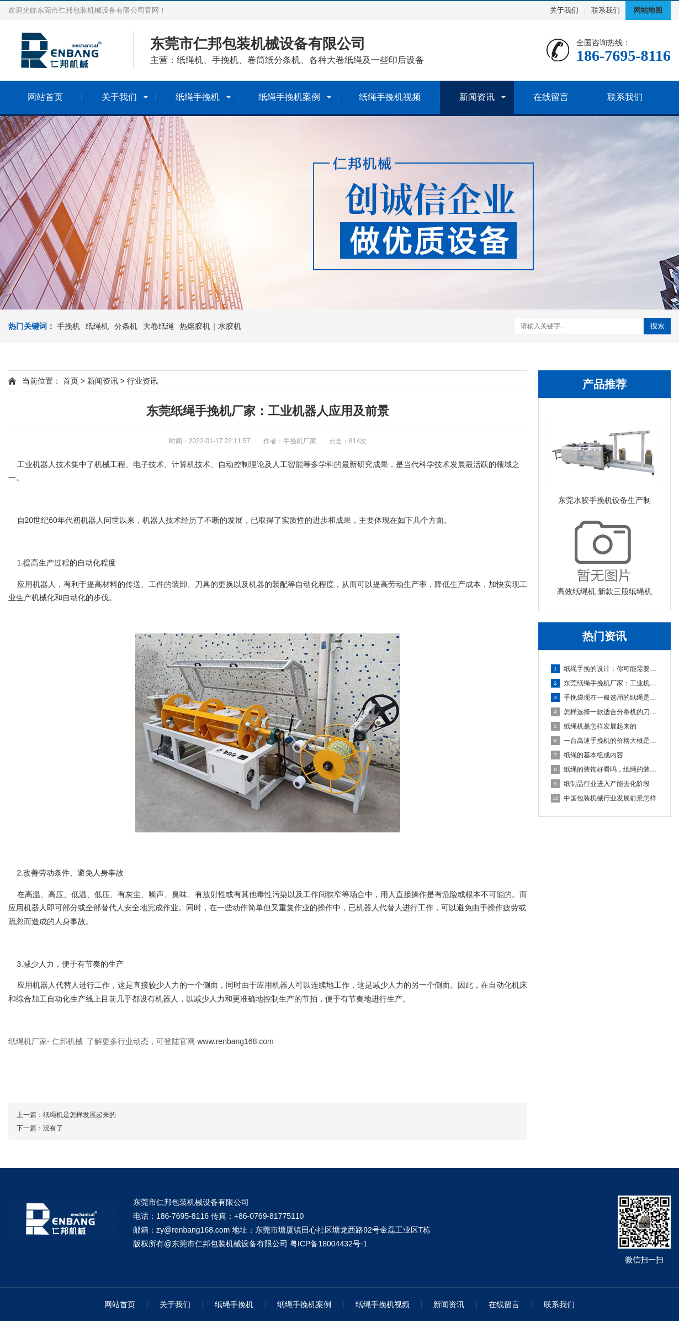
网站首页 (45, 97)
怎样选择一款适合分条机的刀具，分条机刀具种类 (605, 711)
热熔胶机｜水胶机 (210, 326)
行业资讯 (142, 380)
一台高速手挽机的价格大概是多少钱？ (605, 740)
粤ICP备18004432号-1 (328, 1243)
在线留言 (551, 97)
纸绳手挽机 (198, 97)
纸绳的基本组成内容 (587, 755)
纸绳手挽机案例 (289, 97)
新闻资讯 (477, 97)
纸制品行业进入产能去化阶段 (600, 783)
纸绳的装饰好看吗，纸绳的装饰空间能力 (605, 769)
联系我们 (605, 10)
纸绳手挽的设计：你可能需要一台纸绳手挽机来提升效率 (605, 668)
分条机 (125, 326)
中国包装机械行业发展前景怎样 (603, 798)
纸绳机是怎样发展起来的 (593, 726)
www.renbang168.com (235, 1041)
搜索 (657, 326)
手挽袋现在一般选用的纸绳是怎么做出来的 (605, 697)
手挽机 (68, 326)
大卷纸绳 (158, 326)
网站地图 (648, 10)
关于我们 (564, 10)
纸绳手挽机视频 (390, 97)
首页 (70, 380)
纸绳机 (97, 326)
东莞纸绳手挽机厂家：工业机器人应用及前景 (605, 683)
